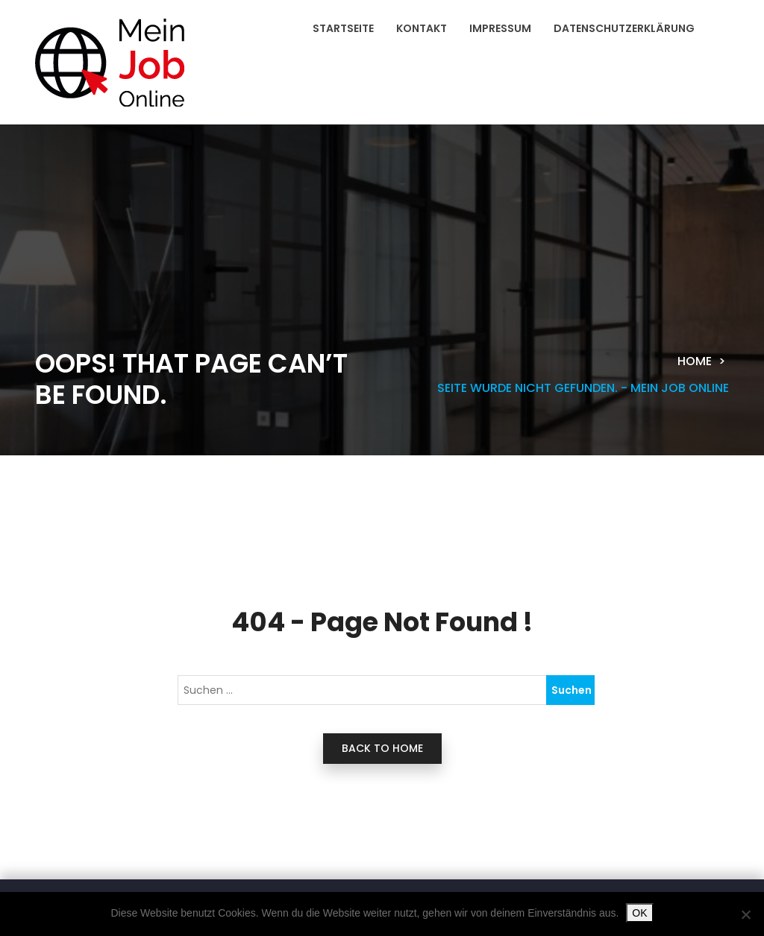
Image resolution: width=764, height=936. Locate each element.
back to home (382, 748)
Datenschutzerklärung (624, 28)
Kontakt (421, 28)
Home (694, 361)
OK (639, 913)
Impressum (500, 28)
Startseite (343, 28)
